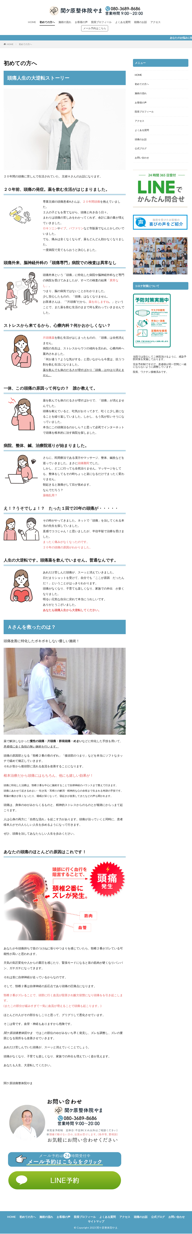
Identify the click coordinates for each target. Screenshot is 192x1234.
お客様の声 (81, 22)
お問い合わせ (142, 160)
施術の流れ (64, 22)
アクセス (155, 22)
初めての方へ (47, 22)
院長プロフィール (101, 22)
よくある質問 (122, 22)
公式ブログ (141, 150)
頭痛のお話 (140, 22)
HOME (32, 22)
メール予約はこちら (94, 28)
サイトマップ (106, 1221)
